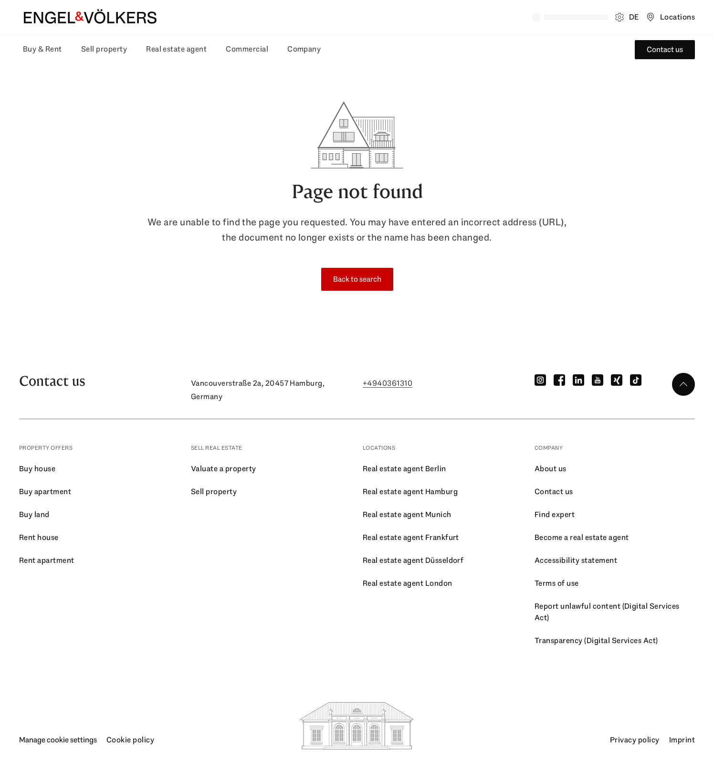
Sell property (104, 49)
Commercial (247, 49)
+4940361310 (387, 383)
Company (304, 49)
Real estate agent (176, 49)
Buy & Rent (42, 49)
